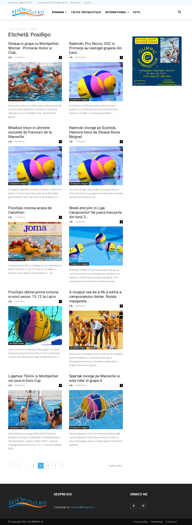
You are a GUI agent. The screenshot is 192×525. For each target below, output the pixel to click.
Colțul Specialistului (86, 12)
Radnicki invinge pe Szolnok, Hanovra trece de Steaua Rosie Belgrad (94, 132)
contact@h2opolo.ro (83, 507)
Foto (136, 12)
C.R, (10, 57)
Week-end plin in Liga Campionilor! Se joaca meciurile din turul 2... (95, 212)
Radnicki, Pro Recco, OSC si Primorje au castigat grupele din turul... (95, 48)
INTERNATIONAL (117, 12)
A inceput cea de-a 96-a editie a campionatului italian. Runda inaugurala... (95, 296)
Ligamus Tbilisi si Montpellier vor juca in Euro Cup (33, 378)
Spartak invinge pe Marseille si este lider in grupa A (94, 378)
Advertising (156, 521)
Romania (59, 12)
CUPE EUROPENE (16, 99)
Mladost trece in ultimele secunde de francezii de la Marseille (30, 132)
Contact (87, 2)
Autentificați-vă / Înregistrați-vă (52, 2)
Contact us (171, 521)
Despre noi (75, 2)
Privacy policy (141, 521)
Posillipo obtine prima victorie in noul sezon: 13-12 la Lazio (33, 294)
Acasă (11, 29)
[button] (179, 12)
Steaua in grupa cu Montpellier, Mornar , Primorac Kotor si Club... (33, 48)
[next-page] (63, 466)
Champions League (79, 99)
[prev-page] (11, 466)
